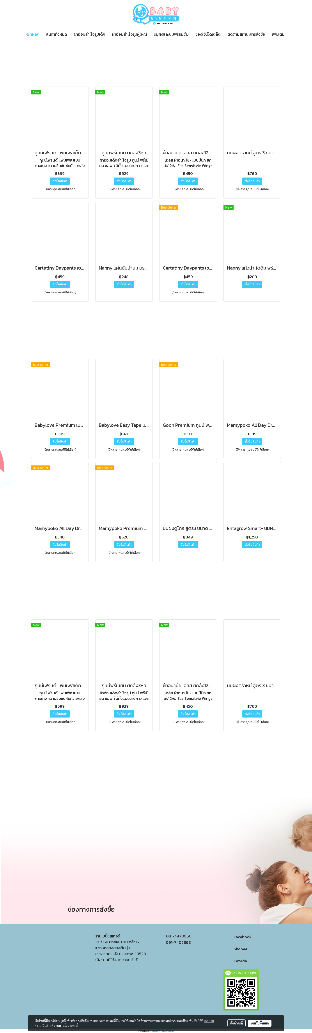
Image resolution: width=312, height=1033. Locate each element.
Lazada (235, 961)
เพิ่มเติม (278, 34)
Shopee (235, 949)
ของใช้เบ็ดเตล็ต (208, 34)
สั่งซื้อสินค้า (59, 181)
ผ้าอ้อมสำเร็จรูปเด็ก (89, 34)
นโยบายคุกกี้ (70, 1025)
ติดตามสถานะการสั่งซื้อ (246, 34)
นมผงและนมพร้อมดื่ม (171, 34)
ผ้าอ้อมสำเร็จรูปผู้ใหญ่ (129, 34)
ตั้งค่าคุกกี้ (236, 1023)
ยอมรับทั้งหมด (259, 1023)
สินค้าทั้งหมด (56, 34)
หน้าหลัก (32, 34)
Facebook (237, 937)
